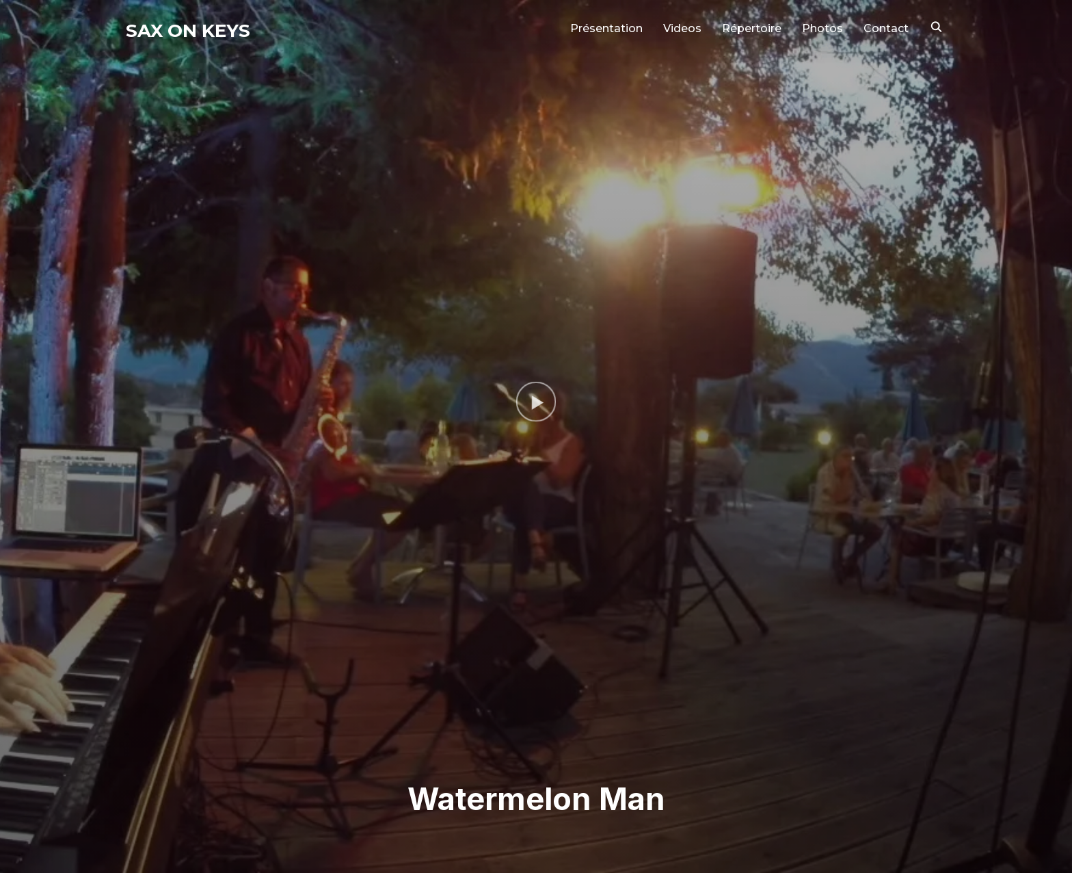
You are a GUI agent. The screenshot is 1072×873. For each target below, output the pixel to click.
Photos (822, 28)
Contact (886, 28)
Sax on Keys (188, 31)
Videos (682, 28)
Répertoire (751, 28)
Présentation (606, 28)
